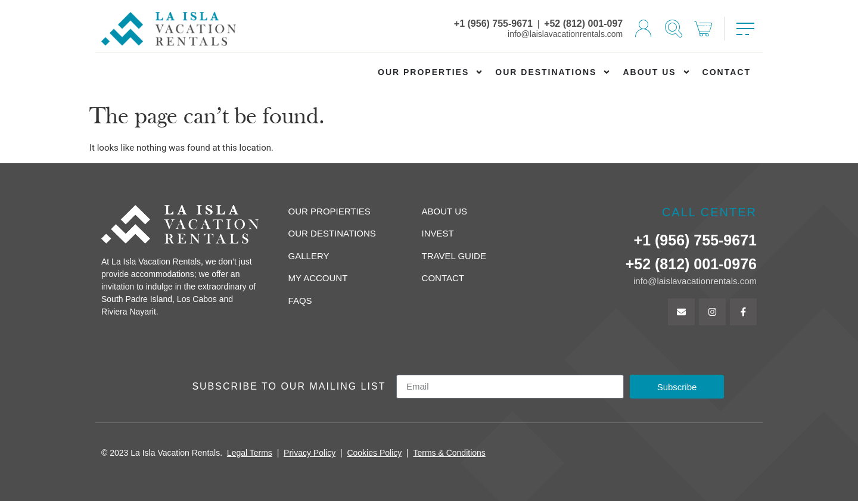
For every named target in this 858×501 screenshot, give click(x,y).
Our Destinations (553, 72)
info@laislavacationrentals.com (565, 34)
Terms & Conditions (449, 453)
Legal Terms (249, 453)
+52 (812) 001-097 (583, 23)
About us (656, 72)
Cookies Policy (374, 453)
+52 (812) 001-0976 (691, 264)
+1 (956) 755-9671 (493, 23)
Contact (726, 72)
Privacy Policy (309, 453)
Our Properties (430, 72)
